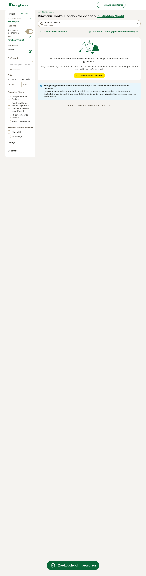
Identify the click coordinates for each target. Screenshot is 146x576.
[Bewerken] (30, 169)
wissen (28, 99)
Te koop (14, 69)
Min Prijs (12, 197)
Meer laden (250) (19, 158)
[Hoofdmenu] (2, 5)
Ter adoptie (15, 75)
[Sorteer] (113, 76)
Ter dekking (16, 82)
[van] (13, 202)
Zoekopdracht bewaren (53, 76)
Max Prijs (25, 197)
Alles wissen (26, 58)
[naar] (27, 202)
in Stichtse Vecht (110, 60)
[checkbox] (9, 112)
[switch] (20, 93)
